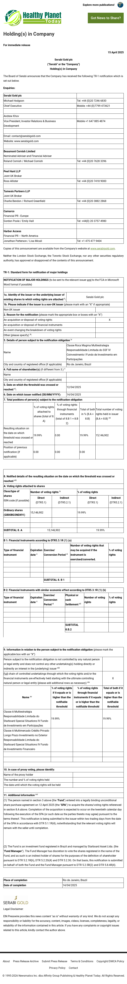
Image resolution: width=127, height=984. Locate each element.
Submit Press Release (54, 961)
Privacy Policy (57, 967)
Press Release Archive (26, 961)
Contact (73, 967)
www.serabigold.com (102, 248)
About (6, 961)
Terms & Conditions (81, 961)
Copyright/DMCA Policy (110, 961)
